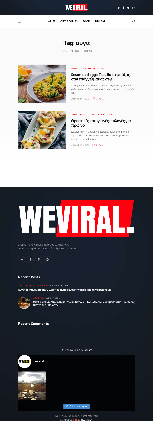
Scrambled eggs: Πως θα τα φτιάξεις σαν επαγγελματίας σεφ (97, 75)
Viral (44, 280)
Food (71, 67)
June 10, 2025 (53, 292)
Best (20, 280)
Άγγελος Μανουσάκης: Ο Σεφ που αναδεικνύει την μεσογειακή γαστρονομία (64, 284)
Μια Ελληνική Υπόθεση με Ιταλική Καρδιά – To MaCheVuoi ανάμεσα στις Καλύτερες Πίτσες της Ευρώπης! (84, 298)
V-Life (97, 67)
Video (106, 67)
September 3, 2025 (58, 280)
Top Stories (84, 67)
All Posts (75, 51)
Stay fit (98, 110)
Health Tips (83, 110)
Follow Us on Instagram (78, 344)
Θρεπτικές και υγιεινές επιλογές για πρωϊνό (97, 119)
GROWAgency (85, 414)
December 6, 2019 (77, 97)
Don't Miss (29, 280)
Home (64, 51)
